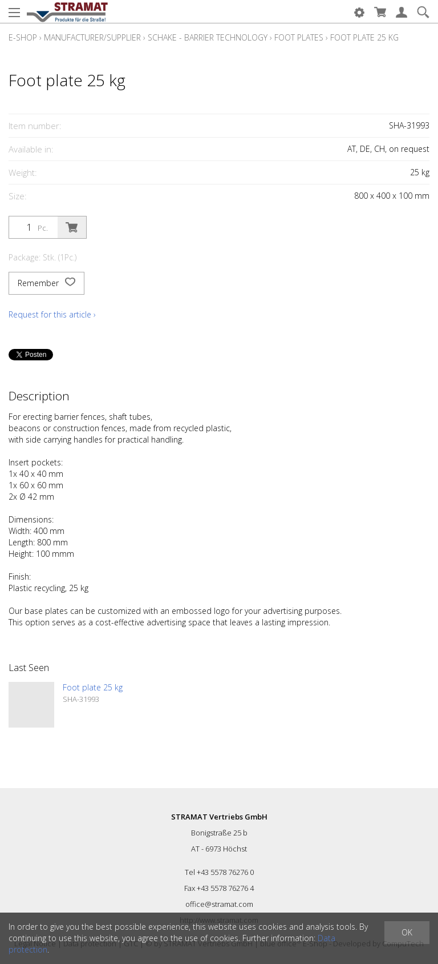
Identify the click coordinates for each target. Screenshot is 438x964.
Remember (46, 283)
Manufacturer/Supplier (92, 37)
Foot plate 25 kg (364, 37)
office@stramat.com (219, 904)
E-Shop (23, 37)
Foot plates (298, 37)
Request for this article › (52, 314)
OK (407, 932)
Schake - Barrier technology (207, 37)
